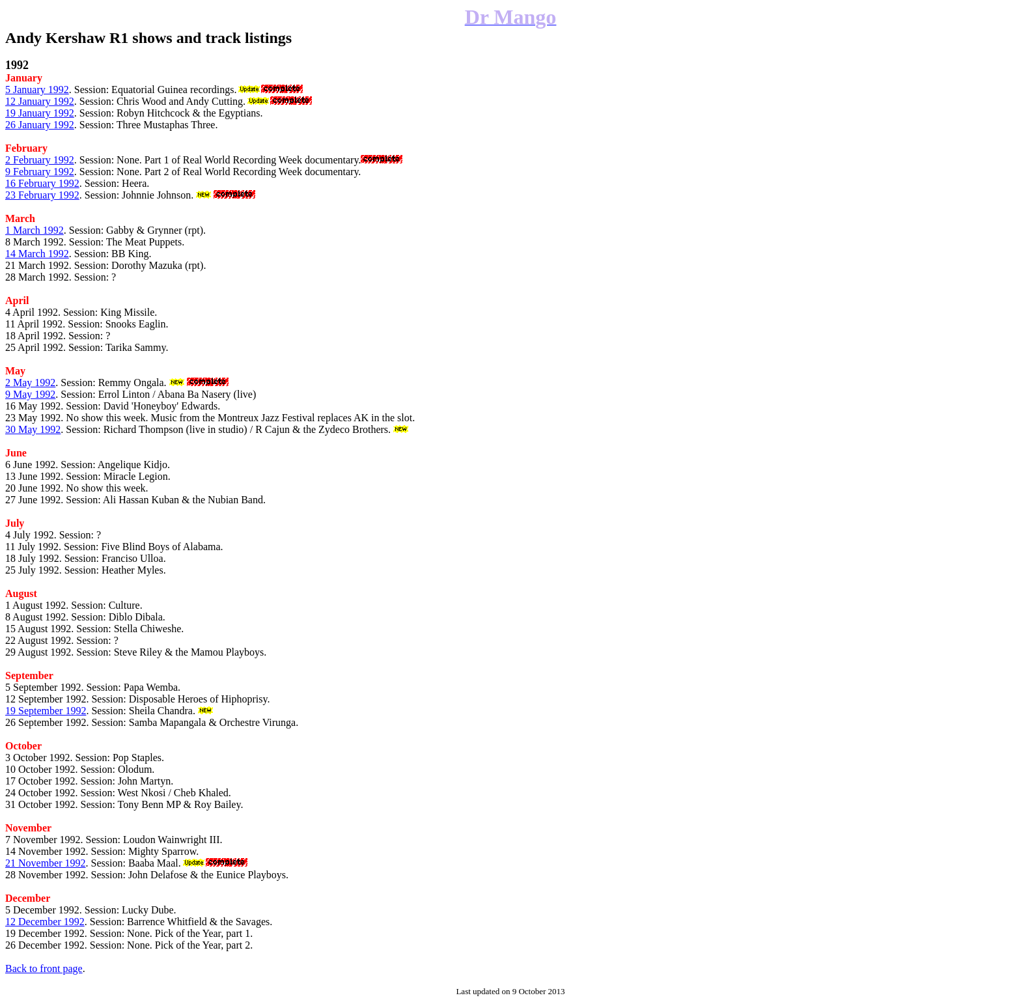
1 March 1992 (34, 230)
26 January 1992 (39, 124)
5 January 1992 (37, 89)
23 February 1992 (42, 195)
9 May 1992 (30, 394)
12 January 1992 (39, 101)
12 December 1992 (45, 921)
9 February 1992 (39, 171)
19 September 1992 (45, 710)
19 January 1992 (39, 112)
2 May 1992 (30, 382)
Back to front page (44, 968)
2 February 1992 (39, 159)
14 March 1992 (37, 253)
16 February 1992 (42, 183)
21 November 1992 (45, 863)
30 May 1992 (33, 429)
